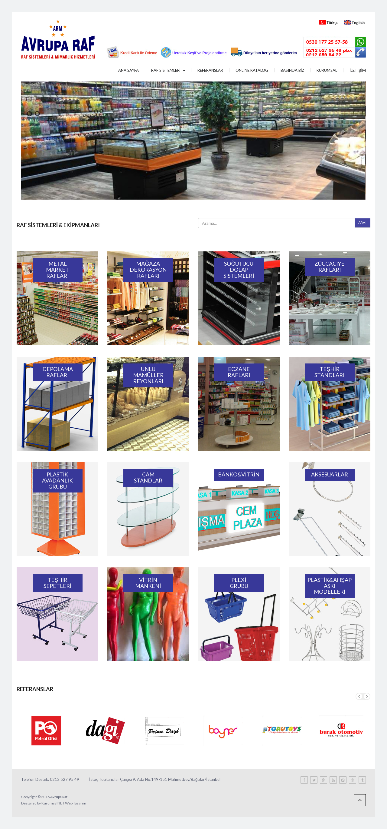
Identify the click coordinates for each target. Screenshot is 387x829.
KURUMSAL (327, 70)
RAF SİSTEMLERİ (168, 70)
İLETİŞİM (358, 70)
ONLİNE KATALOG (252, 70)
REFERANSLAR (210, 70)
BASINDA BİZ (292, 70)
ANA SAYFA (128, 70)
